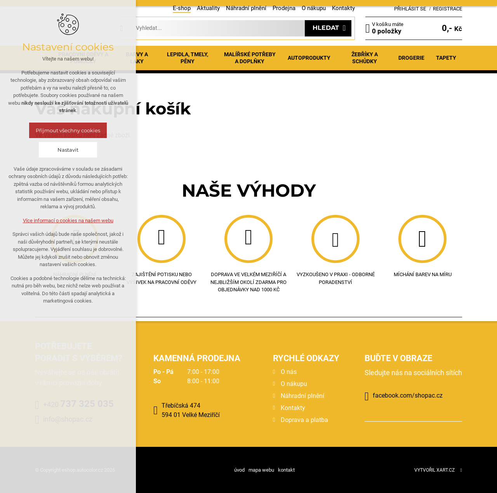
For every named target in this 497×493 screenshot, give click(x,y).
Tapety (446, 58)
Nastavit (67, 150)
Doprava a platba (304, 420)
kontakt (286, 470)
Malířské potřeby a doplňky (250, 57)
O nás (289, 371)
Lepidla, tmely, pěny (187, 57)
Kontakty (343, 8)
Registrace (447, 9)
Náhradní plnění (246, 8)
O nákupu (314, 8)
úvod (239, 470)
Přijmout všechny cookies (68, 130)
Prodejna (284, 8)
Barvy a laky (137, 57)
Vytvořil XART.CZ (434, 470)
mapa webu (261, 470)
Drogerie (411, 58)
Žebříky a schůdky (364, 57)
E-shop (182, 8)
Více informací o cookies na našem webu (68, 220)
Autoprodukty (309, 58)
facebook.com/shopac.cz (408, 395)
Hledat (326, 27)
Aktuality (208, 8)
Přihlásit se (410, 9)
